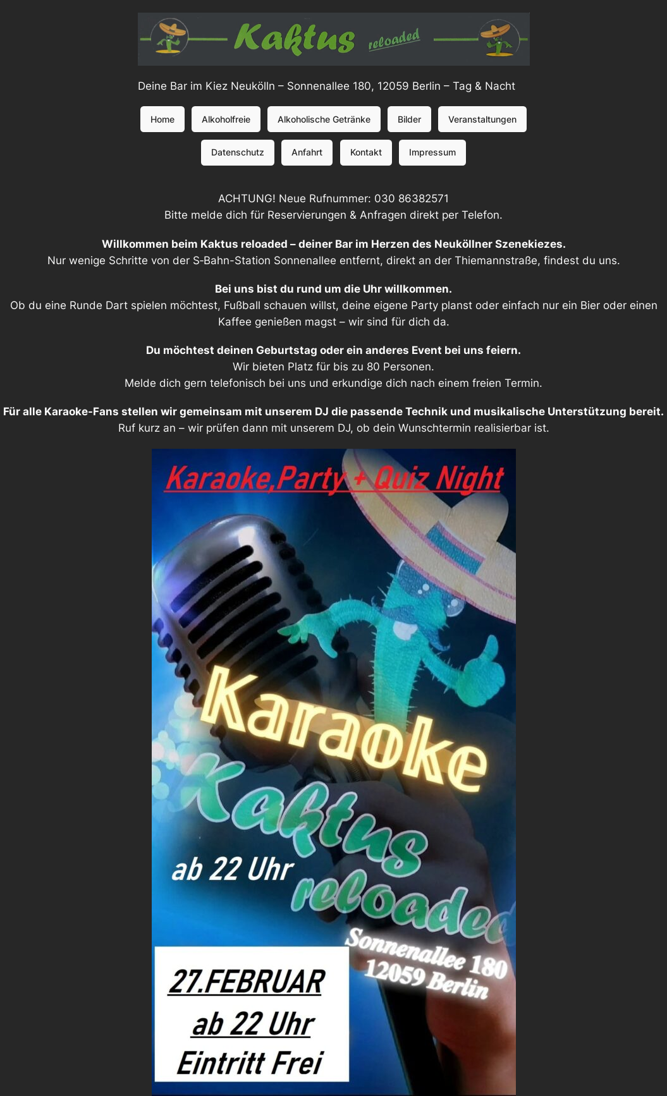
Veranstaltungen (482, 119)
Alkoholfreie (226, 119)
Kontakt (366, 152)
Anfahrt (306, 152)
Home (162, 119)
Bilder (409, 119)
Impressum (432, 152)
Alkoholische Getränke (324, 119)
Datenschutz (237, 152)
